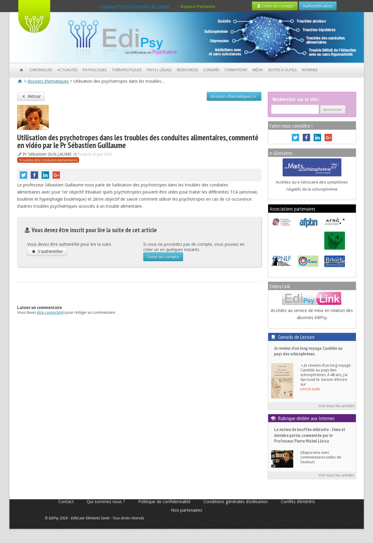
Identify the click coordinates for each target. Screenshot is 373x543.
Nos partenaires (186, 510)
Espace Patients (196, 6)
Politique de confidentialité (164, 501)
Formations (236, 69)
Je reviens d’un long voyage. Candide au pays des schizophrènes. (308, 351)
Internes (309, 69)
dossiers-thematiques (48, 81)
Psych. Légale (159, 69)
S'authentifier (47, 251)
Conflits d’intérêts (298, 501)
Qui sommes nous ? (106, 501)
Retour (31, 96)
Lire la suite (310, 388)
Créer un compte (275, 6)
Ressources (187, 69)
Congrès (211, 69)
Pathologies (95, 69)
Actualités (67, 69)
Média (258, 69)
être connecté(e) (50, 312)
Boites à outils (282, 69)
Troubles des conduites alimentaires (48, 160)
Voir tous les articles (336, 405)
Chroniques (40, 69)
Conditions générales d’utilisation (235, 501)
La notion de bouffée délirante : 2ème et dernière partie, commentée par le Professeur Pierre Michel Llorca (309, 435)
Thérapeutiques (126, 69)
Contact (66, 501)
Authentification (318, 6)
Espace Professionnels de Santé (133, 6)
